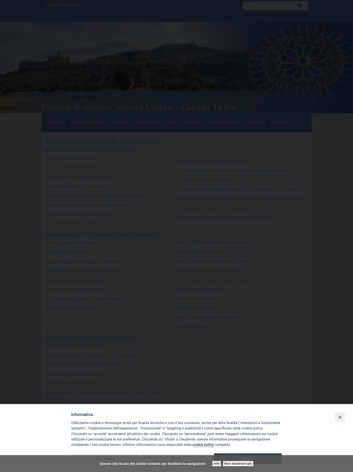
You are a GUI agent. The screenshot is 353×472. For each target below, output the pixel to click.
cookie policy (203, 445)
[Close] (340, 417)
